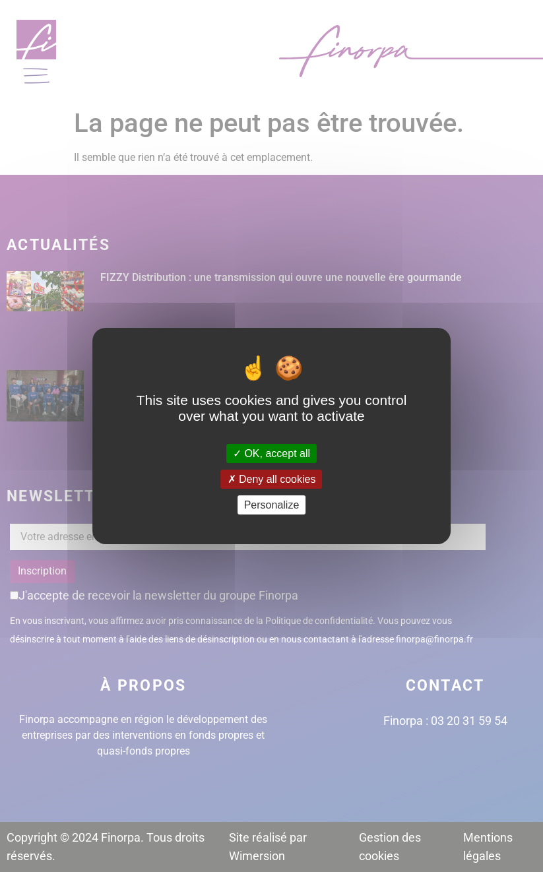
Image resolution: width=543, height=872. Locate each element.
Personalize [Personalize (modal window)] (272, 505)
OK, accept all (271, 452)
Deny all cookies (272, 479)
